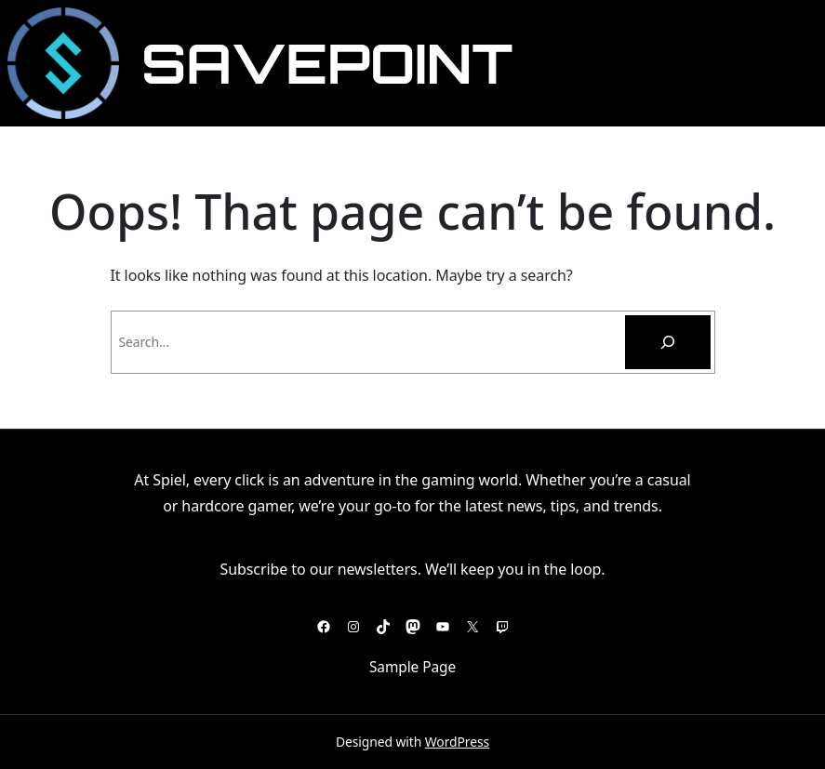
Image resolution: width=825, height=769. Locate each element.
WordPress (457, 741)
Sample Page (412, 666)
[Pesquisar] (668, 342)
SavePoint (326, 63)
